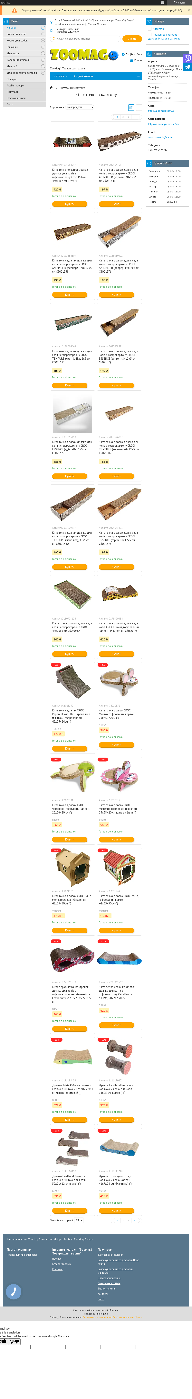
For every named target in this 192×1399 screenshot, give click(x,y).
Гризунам (12, 47)
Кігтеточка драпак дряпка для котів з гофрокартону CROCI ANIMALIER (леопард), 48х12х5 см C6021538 (72, 266)
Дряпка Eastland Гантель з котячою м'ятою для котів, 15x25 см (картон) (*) (116, 1089)
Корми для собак (17, 40)
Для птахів (13, 53)
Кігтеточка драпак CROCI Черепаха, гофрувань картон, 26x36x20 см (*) (71, 808)
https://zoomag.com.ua (161, 110)
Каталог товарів (61, 1264)
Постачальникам (16, 98)
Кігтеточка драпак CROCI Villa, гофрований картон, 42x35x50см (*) (119, 899)
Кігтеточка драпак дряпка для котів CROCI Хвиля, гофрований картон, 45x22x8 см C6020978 (119, 627)
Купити (69, 204)
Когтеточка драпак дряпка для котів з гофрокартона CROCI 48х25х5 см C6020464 (72, 627)
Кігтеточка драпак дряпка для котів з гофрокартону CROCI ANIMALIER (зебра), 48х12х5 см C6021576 (119, 266)
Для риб (12, 66)
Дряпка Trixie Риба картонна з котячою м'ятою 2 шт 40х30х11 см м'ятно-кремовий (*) (72, 1089)
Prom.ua (114, 1310)
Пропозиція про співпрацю (22, 1254)
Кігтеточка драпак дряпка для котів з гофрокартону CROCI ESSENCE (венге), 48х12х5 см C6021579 (119, 356)
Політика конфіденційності (127, 1317)
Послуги (11, 79)
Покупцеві (13, 91)
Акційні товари (15, 85)
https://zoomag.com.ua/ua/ (163, 124)
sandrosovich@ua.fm (160, 137)
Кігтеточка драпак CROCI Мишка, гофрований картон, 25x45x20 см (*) (117, 714)
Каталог (11, 27)
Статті (10, 104)
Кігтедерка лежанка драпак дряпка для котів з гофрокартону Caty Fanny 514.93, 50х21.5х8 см (117, 992)
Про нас (56, 1258)
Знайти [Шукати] (132, 38)
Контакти (57, 1269)
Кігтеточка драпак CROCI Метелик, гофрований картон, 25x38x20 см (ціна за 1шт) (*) (118, 808)
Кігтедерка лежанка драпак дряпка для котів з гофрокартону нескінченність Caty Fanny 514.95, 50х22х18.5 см (71, 994)
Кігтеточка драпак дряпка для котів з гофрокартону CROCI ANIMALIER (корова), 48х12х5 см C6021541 (119, 175)
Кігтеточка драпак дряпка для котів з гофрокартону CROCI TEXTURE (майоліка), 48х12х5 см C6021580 (72, 538)
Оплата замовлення (109, 1278)
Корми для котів (16, 34)
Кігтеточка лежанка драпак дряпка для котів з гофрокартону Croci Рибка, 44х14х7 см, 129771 (70, 175)
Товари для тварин (18, 60)
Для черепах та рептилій (22, 73)
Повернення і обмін (109, 1283)
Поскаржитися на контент (97, 1317)
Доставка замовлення (110, 1254)
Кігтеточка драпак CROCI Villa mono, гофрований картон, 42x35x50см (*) (71, 899)
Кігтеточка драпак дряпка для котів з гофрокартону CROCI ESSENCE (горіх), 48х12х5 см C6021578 (119, 538)
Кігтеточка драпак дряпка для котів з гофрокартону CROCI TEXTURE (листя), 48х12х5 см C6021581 (72, 356)
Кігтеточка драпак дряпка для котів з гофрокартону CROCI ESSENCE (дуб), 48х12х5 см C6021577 (72, 447)
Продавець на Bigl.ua (96, 1313)
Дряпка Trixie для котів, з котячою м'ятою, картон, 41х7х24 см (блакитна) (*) (115, 1179)
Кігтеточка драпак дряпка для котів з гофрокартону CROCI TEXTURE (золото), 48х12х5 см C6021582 (119, 447)
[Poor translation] (14, 1341)
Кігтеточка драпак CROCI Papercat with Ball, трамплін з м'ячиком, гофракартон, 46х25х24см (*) (71, 715)
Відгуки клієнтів (107, 1288)
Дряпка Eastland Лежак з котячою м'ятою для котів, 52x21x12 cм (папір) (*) (69, 1179)
